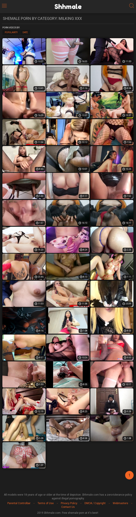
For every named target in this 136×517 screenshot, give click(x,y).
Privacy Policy (69, 503)
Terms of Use (46, 503)
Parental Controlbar (18, 503)
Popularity (11, 32)
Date (25, 32)
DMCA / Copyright (95, 503)
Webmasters (120, 503)
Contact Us (68, 506)
